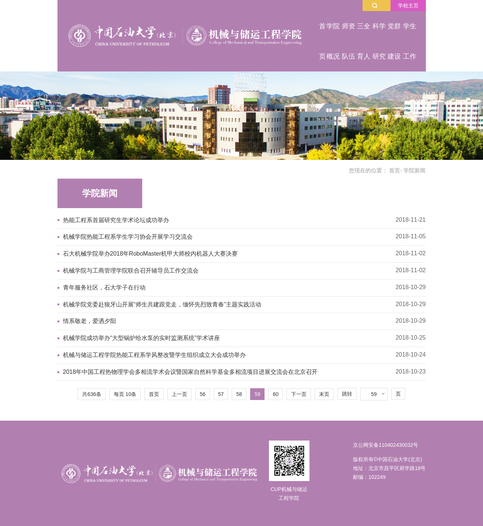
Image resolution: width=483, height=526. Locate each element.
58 (239, 394)
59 (257, 394)
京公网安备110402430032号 (385, 445)
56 (203, 394)
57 (221, 394)
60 (276, 394)
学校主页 (408, 5)
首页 (394, 170)
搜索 (375, 5)
